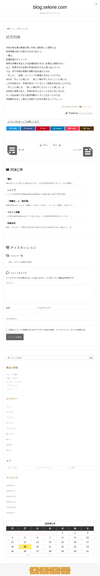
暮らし (9, 439)
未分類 (9, 445)
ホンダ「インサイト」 (15, 382)
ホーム (11, 29)
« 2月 (28, 555)
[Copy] (87, 128)
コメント (9, 283)
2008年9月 (10, 513)
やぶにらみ (24, 29)
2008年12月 (11, 496)
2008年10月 (11, 507)
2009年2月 (10, 485)
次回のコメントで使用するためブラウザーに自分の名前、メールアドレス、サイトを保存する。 (48, 330)
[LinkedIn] (57, 128)
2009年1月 (10, 491)
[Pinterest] (43, 128)
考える (9, 450)
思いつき (9, 434)
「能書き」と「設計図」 (18, 201)
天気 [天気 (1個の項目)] (73, 468)
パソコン (9, 417)
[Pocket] (72, 128)
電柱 (9, 179)
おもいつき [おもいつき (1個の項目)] (12, 468)
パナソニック (11, 385)
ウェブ (9, 406)
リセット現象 (13, 212)
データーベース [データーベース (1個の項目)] (44, 468)
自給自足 (11, 223)
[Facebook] (28, 128)
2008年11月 (11, 502)
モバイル (9, 423)
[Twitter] (13, 128)
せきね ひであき (86, 113)
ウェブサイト (11, 319)
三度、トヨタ (12, 378)
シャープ (11, 190)
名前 (8, 308)
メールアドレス (44, 308)
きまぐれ (9, 412)
